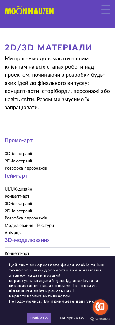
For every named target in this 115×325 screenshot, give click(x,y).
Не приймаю (72, 318)
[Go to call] (100, 307)
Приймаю (39, 318)
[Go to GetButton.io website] (100, 319)
